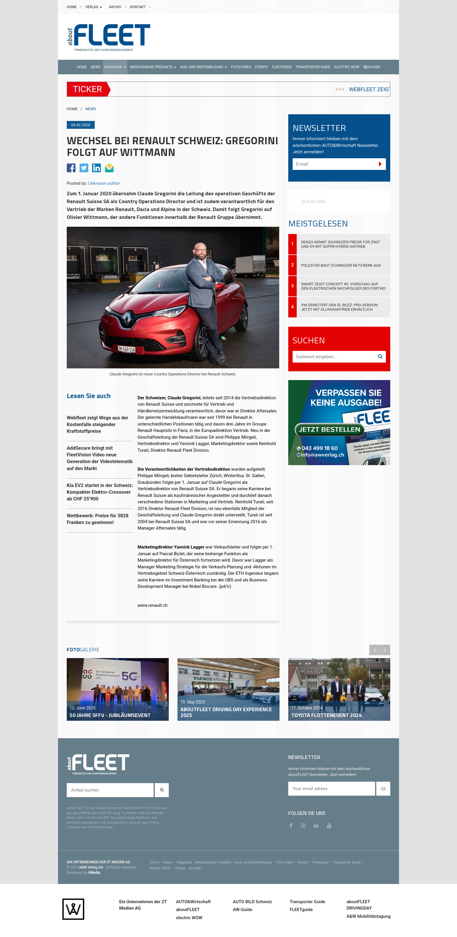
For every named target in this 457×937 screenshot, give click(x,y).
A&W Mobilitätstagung (369, 916)
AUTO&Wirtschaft (193, 901)
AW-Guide (242, 909)
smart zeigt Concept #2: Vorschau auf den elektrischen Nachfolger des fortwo (343, 286)
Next (385, 650)
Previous (374, 650)
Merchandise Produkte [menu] (216, 862)
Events (305, 862)
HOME (72, 7)
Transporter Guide (349, 862)
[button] (115, 67)
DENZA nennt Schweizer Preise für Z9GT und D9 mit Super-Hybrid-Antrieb (340, 244)
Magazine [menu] (186, 862)
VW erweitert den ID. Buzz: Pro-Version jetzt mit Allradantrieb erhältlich (339, 307)
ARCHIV (115, 7)
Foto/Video (287, 862)
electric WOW (162, 868)
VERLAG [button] (94, 7)
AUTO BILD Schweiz (252, 901)
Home (157, 862)
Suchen (371, 67)
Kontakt (197, 868)
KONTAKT (138, 7)
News (170, 862)
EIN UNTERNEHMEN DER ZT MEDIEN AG (98, 862)
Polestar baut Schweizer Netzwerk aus (341, 265)
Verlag (182, 868)
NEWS (90, 109)
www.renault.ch (153, 605)
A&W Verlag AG (91, 867)
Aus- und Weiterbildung (256, 862)
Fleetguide (322, 862)
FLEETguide (301, 909)
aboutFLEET (188, 909)
